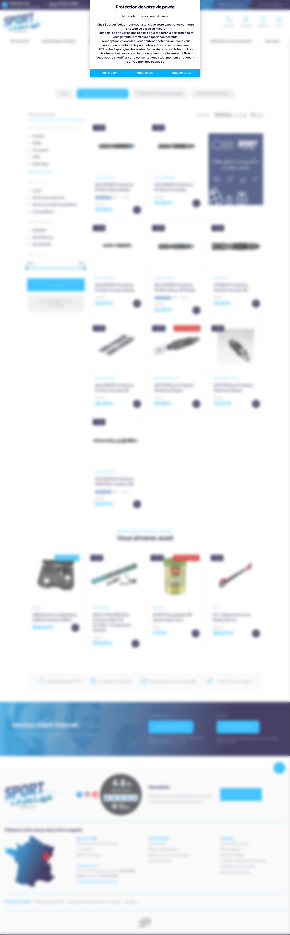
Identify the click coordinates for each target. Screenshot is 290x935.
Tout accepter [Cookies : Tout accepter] (181, 72)
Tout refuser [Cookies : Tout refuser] (108, 72)
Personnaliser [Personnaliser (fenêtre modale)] (145, 72)
